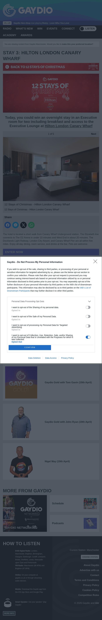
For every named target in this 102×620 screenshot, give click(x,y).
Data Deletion (34, 358)
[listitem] (51, 301)
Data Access (51, 358)
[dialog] (51, 310)
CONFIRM (29, 347)
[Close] (96, 262)
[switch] (88, 307)
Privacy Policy (67, 358)
